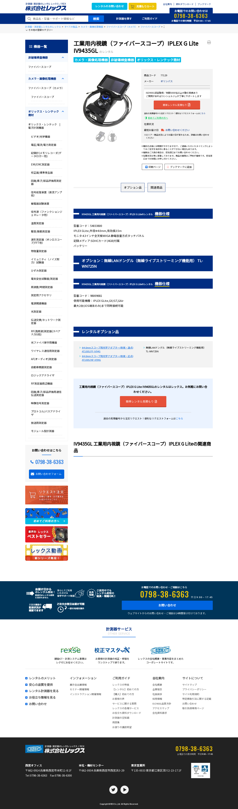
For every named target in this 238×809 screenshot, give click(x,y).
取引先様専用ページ (193, 708)
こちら (202, 113)
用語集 (116, 722)
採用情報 (157, 698)
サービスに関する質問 (124, 703)
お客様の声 (118, 698)
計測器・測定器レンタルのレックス (43, 26)
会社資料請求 (159, 713)
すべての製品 (70, 26)
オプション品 (133, 187)
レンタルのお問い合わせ (109, 6)
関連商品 (156, 187)
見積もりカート (145, 6)
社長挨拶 (157, 694)
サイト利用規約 (190, 694)
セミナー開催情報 (79, 689)
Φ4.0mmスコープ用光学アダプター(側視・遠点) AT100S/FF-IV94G (107, 349)
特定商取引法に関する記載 (196, 698)
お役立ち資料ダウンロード (126, 713)
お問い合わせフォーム (48, 474)
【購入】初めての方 (123, 694)
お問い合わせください (177, 130)
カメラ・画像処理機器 (92, 26)
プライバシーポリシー (194, 689)
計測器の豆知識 (120, 717)
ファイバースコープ (150, 26)
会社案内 (167, 4)
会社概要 (157, 684)
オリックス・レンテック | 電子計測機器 (45, 125)
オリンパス (167, 81)
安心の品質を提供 (41, 685)
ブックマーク (204, 4)
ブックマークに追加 (179, 167)
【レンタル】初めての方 (125, 689)
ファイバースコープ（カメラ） (121, 26)
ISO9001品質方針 (161, 703)
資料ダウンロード (185, 4)
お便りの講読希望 (122, 727)
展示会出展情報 (78, 684)
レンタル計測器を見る (44, 691)
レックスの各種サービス (125, 708)
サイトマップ (189, 684)
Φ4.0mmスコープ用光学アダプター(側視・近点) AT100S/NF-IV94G (107, 358)
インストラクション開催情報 (85, 694)
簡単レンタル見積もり (176, 105)
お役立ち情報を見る (42, 697)
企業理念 (157, 689)
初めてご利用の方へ (158, 117)
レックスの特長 (120, 684)
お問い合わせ (167, 605)
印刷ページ (155, 167)
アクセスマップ (160, 708)
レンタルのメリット (42, 678)
